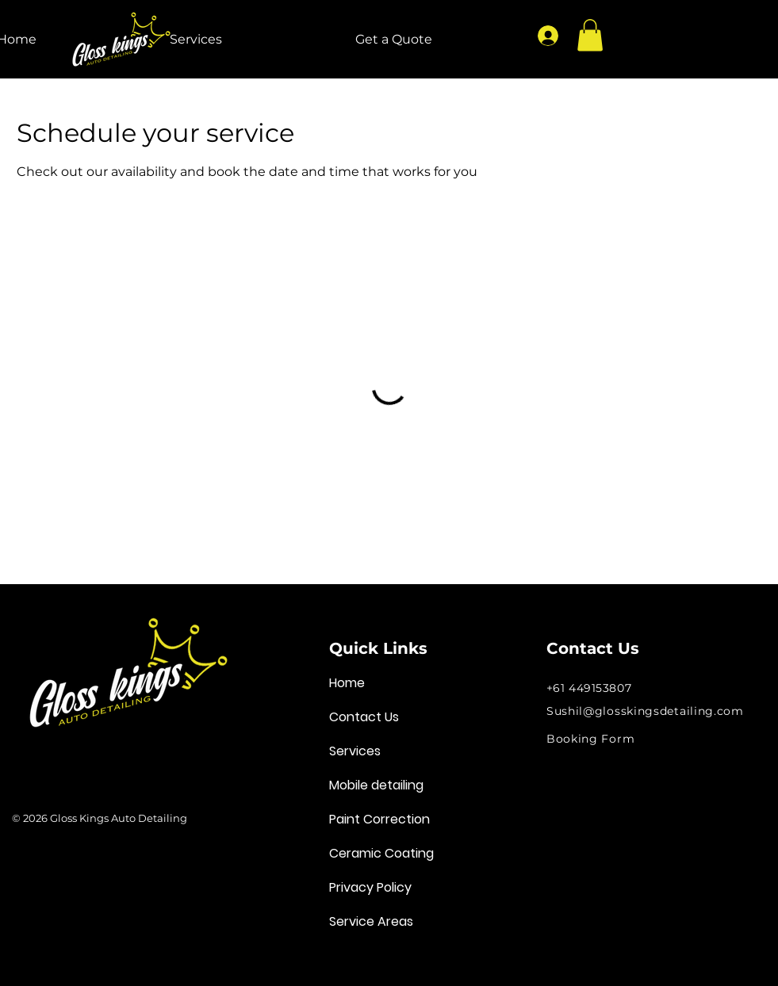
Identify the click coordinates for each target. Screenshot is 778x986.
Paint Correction (379, 819)
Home (347, 683)
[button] (590, 35)
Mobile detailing (376, 785)
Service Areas (371, 921)
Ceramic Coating (381, 853)
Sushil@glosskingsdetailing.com (645, 711)
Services (355, 751)
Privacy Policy (370, 887)
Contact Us (364, 717)
